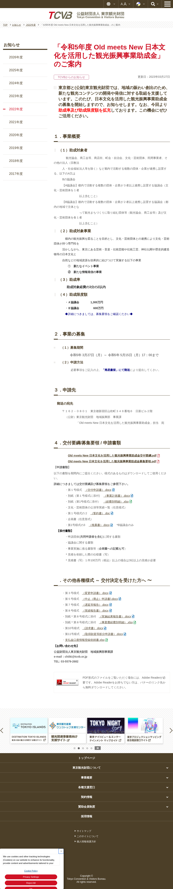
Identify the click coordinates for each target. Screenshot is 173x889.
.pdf (112, 455)
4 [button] (87, 748)
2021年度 (16, 122)
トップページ (86, 758)
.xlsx (116, 501)
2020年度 (16, 135)
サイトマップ (84, 831)
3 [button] (83, 748)
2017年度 (16, 173)
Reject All (31, 883)
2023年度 (16, 96)
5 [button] (91, 748)
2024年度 (16, 83)
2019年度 (16, 148)
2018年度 (16, 161)
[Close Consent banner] (61, 851)
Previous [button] (2, 730)
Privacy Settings (31, 877)
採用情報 (86, 816)
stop (98, 748)
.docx (98, 489)
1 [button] (75, 748)
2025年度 (16, 70)
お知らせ (12, 45)
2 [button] (79, 748)
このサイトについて (87, 836)
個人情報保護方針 (86, 841)
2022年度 (16, 109)
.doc (100, 513)
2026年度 (16, 57)
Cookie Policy (31, 871)
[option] (29, 730)
